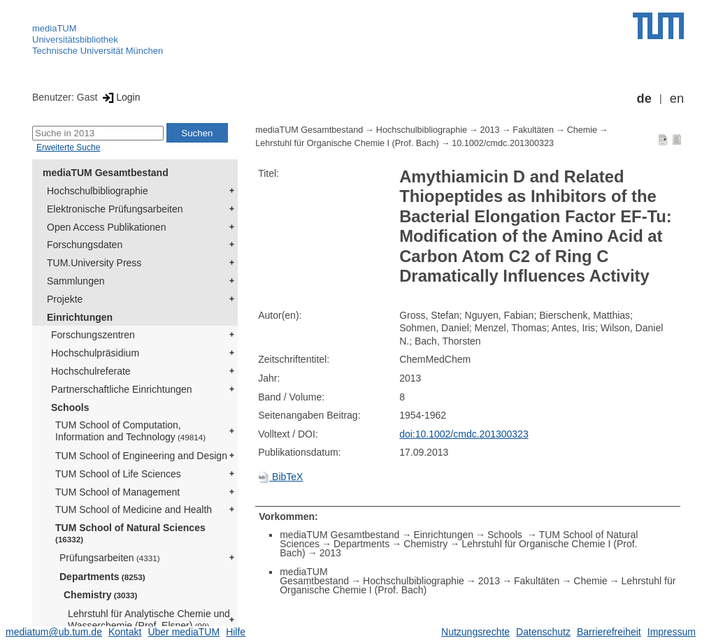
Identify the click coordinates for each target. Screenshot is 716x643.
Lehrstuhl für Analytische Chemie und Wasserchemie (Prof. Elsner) (149, 619)
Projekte (65, 299)
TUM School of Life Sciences (118, 473)
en (677, 99)
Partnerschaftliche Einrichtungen (121, 389)
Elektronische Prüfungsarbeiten (115, 209)
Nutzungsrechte (475, 631)
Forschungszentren (93, 334)
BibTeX (280, 476)
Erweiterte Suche (68, 147)
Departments (102, 576)
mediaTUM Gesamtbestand (106, 172)
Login (120, 97)
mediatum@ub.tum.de (54, 631)
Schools (70, 407)
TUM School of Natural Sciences (130, 533)
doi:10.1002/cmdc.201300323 (463, 434)
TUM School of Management (117, 492)
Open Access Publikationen (106, 227)
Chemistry (100, 594)
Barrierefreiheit (609, 631)
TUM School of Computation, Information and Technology (130, 430)
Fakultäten (533, 130)
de (644, 99)
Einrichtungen (80, 317)
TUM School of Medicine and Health (133, 509)
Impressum (671, 631)
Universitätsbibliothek (75, 39)
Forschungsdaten (84, 244)
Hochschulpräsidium (95, 353)
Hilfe (235, 631)
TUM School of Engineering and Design (141, 455)
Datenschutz (543, 631)
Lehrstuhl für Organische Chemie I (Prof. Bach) (346, 143)
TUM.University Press (94, 262)
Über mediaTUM (184, 631)
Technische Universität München (97, 50)
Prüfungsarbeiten (109, 557)
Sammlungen (76, 281)
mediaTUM (54, 28)
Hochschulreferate (91, 371)
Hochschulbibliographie (97, 190)
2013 (490, 130)
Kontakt (124, 631)
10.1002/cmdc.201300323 (503, 143)
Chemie (582, 130)
